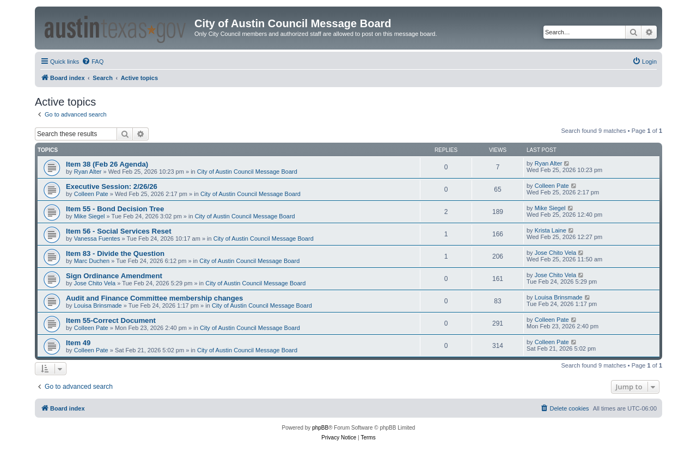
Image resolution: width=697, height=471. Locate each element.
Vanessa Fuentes (97, 238)
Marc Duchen (91, 261)
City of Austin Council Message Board (247, 171)
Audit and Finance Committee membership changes (154, 298)
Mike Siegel (89, 216)
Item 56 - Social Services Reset (119, 231)
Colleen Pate (91, 194)
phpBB (320, 428)
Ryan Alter (88, 171)
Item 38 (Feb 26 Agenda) (107, 164)
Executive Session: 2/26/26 (111, 186)
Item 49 (78, 343)
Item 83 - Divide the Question (115, 253)
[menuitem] (92, 61)
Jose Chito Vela (555, 252)
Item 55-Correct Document (111, 320)
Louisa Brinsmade (98, 305)
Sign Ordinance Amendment (114, 276)
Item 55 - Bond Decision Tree (115, 209)
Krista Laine (550, 230)
